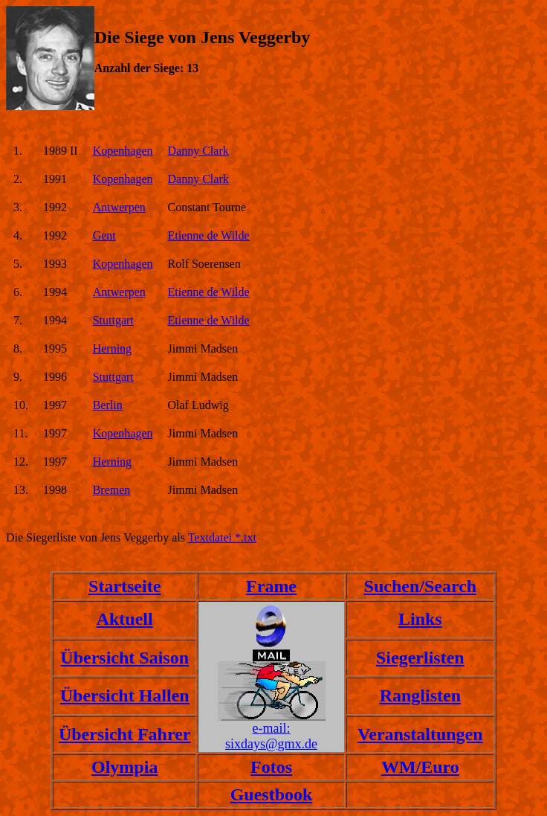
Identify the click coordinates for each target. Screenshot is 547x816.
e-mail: (272, 728)
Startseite (124, 586)
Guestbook (271, 794)
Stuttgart (113, 320)
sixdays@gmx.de (271, 743)
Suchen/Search (420, 586)
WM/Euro (420, 767)
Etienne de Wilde (209, 235)
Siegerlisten (420, 657)
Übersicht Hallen (125, 695)
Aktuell (125, 619)
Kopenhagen (123, 150)
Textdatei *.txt (222, 537)
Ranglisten (420, 695)
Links (420, 619)
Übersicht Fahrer (125, 734)
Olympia (124, 767)
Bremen (112, 490)
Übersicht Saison (124, 657)
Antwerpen (119, 207)
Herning (112, 348)
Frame (271, 586)
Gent (104, 235)
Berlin (108, 405)
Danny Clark (198, 150)
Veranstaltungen (419, 734)
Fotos (271, 767)
